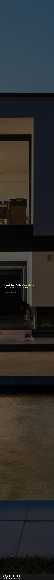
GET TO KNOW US (11, 292)
